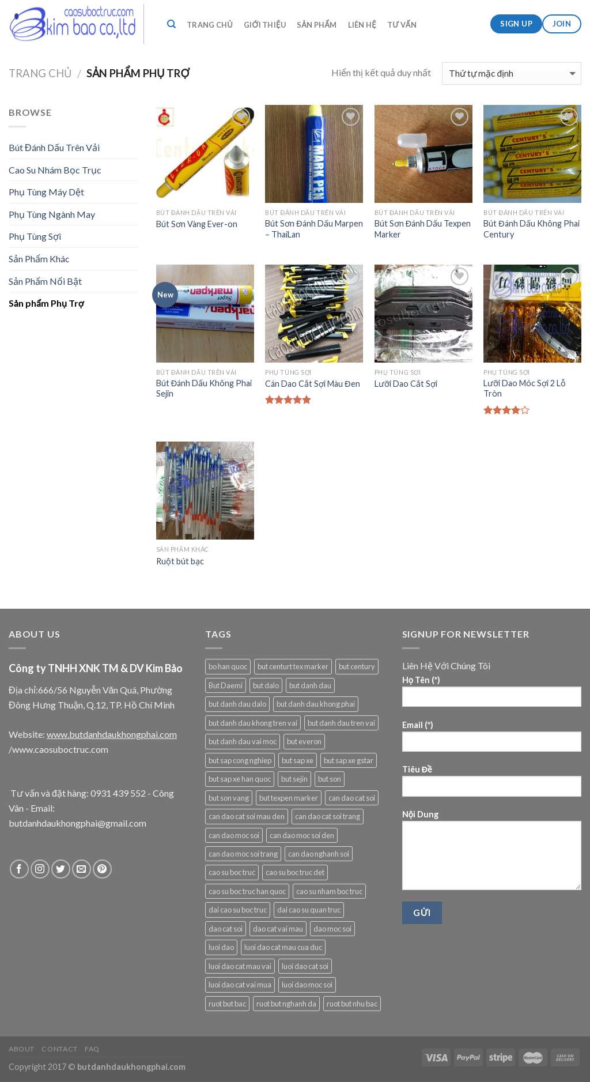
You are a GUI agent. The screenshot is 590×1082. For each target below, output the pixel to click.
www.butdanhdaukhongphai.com (112, 734)
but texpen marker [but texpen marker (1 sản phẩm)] (288, 797)
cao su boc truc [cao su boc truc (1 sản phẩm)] (232, 872)
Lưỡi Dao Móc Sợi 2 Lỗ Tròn (524, 388)
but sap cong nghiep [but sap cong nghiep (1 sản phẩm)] (240, 760)
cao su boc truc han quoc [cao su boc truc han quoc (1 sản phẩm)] (247, 891)
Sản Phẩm (316, 24)
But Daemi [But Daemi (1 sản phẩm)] (226, 685)
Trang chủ (40, 73)
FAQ (92, 1049)
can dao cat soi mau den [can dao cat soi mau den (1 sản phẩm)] (247, 816)
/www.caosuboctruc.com (58, 749)
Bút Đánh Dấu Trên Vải (54, 147)
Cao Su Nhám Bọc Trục (55, 169)
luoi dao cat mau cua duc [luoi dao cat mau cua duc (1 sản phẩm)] (283, 947)
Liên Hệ (362, 24)
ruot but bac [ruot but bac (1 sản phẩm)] (227, 1003)
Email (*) (491, 740)
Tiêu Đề (491, 784)
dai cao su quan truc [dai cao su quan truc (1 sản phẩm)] (309, 909)
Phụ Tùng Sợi (35, 236)
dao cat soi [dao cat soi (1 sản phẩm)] (226, 928)
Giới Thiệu (265, 24)
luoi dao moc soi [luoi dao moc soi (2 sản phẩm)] (307, 984)
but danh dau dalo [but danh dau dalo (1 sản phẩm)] (237, 703)
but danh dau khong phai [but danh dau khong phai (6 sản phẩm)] (316, 703)
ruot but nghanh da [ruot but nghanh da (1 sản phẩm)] (286, 1003)
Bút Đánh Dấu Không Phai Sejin (204, 388)
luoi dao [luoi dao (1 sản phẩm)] (221, 947)
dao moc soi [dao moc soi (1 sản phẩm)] (332, 928)
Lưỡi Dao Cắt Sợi (406, 384)
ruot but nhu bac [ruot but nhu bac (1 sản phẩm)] (352, 1003)
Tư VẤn (402, 24)
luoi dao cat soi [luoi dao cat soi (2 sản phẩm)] (305, 966)
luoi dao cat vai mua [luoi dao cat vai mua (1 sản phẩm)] (240, 984)
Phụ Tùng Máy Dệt (46, 191)
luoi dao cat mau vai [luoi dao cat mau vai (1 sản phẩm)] (240, 966)
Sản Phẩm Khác (39, 258)
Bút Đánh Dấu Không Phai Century (531, 228)
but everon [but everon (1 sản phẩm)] (304, 741)
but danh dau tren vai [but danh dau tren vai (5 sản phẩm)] (341, 722)
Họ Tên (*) (491, 695)
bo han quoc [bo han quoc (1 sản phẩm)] (228, 666)
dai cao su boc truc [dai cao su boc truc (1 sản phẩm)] (238, 909)
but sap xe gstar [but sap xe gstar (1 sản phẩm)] (348, 760)
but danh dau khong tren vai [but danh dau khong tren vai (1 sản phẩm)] (253, 722)
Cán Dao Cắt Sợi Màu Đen (312, 384)
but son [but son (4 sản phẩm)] (329, 778)
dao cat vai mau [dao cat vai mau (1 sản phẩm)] (278, 928)
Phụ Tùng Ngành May (52, 214)
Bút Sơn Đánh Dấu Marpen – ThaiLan (313, 228)
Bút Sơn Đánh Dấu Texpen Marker (423, 228)
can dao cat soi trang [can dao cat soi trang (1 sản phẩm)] (327, 816)
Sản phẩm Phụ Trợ (46, 302)
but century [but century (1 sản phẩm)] (357, 666)
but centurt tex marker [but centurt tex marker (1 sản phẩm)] (293, 666)
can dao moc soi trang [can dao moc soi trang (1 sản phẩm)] (243, 853)
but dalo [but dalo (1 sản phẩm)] (266, 685)
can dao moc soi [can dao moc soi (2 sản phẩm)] (234, 835)
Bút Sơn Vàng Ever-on (196, 224)
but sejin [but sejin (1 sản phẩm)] (294, 778)
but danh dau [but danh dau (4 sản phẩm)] (310, 685)
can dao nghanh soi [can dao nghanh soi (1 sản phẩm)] (318, 853)
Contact (59, 1049)
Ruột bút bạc (180, 561)
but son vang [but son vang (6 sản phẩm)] (229, 797)
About (22, 1049)
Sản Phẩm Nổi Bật (45, 281)
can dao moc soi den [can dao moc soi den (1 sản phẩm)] (302, 835)
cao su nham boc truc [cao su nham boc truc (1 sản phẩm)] (329, 891)
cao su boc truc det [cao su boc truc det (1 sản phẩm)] (295, 872)
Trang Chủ (210, 24)
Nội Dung (491, 853)
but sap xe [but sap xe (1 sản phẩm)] (297, 760)
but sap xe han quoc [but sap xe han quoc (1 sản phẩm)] (240, 778)
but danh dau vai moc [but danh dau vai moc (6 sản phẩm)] (243, 741)
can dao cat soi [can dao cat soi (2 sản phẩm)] (351, 797)
